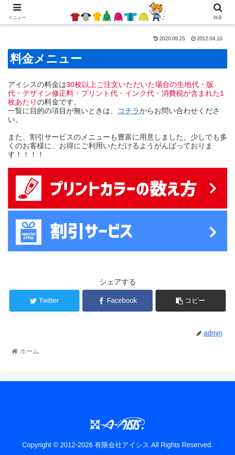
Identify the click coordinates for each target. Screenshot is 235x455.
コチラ (128, 110)
